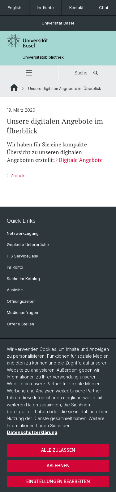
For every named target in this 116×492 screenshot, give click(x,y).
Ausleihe (15, 290)
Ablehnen (58, 465)
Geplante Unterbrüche (28, 244)
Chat (103, 7)
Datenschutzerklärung (32, 432)
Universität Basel (58, 22)
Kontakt (76, 7)
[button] (29, 72)
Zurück (16, 175)
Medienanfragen (22, 312)
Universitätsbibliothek (43, 57)
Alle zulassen (58, 450)
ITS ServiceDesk (22, 256)
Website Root (14, 87)
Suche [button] (87, 73)
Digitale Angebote (80, 159)
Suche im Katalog (23, 278)
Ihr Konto (45, 7)
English (14, 7)
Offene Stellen (20, 324)
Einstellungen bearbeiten (58, 481)
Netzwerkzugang (23, 233)
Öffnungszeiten (21, 301)
